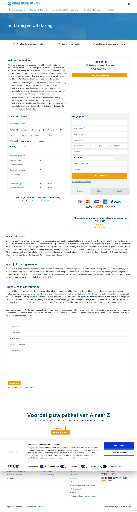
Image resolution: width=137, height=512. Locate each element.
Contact (110, 11)
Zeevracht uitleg (46, 473)
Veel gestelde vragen (99, 77)
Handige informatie (92, 11)
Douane (74, 476)
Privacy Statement (15, 476)
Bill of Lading (44, 102)
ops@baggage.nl (108, 475)
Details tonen (116, 508)
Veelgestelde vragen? (81, 183)
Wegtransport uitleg (47, 466)
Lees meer (58, 430)
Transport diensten (39, 11)
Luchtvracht (101, 46)
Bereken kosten (60, 434)
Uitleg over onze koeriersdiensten (52, 469)
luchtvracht (85, 296)
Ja (44, 177)
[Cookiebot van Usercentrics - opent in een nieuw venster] (13, 507)
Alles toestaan (119, 487)
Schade (74, 480)
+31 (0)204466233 (100, 71)
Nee (51, 177)
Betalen (74, 469)
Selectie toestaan (119, 494)
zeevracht (112, 46)
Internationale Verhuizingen (65, 11)
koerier (122, 46)
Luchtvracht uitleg (47, 476)
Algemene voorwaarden (17, 473)
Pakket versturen (17, 11)
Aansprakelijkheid (78, 466)
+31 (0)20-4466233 (44, 193)
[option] (99, 224)
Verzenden (14, 385)
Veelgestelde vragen (16, 469)
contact (31, 193)
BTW (73, 473)
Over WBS (12, 466)
